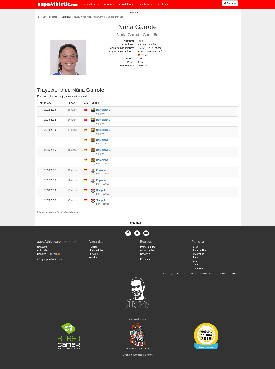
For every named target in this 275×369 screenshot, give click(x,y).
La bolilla (196, 264)
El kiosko (93, 254)
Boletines (94, 257)
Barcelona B (103, 109)
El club (163, 4)
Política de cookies (228, 273)
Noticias (93, 247)
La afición (146, 4)
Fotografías (198, 254)
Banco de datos (49, 17)
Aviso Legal (168, 273)
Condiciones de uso (208, 273)
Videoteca (197, 257)
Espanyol (101, 170)
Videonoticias (96, 250)
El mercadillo (199, 250)
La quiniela (198, 268)
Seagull (100, 190)
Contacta (42, 247)
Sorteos (196, 261)
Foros (195, 247)
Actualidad (91, 4)
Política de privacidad (186, 273)
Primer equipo (148, 247)
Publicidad (43, 250)
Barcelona (102, 139)
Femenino (145, 259)
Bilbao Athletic (148, 250)
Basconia (145, 254)
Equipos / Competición (118, 4)
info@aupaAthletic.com (50, 259)
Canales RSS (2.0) (49, 254)
